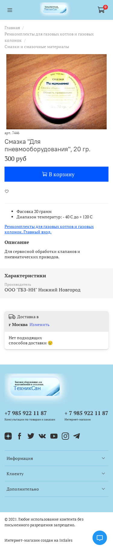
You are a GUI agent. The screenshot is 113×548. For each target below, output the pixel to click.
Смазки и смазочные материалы (37, 46)
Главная (12, 27)
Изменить (39, 324)
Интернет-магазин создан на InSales (39, 540)
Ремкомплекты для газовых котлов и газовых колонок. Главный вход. (49, 229)
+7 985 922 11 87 (26, 413)
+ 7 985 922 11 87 (86, 413)
